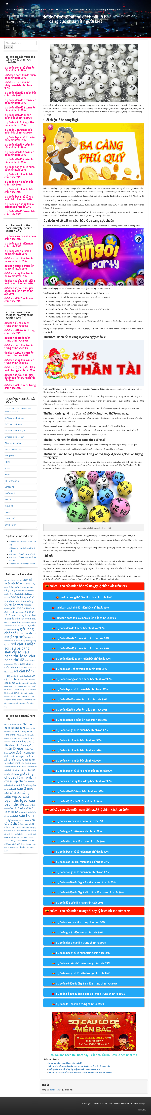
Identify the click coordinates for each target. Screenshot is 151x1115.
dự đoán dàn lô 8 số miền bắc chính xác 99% (81, 720)
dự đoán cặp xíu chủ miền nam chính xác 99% (82, 862)
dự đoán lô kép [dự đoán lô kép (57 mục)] (18, 602)
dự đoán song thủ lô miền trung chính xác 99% (83, 973)
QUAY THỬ (11, 22)
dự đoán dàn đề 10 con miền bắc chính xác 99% (83, 658)
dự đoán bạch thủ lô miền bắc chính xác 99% (82, 689)
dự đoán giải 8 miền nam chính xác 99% (79, 831)
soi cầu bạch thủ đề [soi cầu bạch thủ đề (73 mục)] (19, 657)
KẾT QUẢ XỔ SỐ (82, 15)
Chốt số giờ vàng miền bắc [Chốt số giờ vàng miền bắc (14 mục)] (13, 580)
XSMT (70, 15)
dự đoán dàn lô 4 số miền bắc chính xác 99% (81, 699)
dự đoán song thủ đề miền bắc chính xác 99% (86, 597)
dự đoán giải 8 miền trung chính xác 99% (79, 932)
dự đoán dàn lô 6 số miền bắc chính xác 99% (81, 709)
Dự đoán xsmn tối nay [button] (119, 9)
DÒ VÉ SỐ (125, 15)
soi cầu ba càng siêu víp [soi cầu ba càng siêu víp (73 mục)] (16, 649)
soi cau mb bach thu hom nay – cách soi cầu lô (27, 9)
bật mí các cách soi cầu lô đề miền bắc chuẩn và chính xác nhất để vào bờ (79, 1072)
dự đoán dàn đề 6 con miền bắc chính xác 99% (82, 638)
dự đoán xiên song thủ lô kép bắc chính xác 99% (83, 781)
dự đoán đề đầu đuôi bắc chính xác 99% (79, 801)
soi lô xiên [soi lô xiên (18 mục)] (29, 689)
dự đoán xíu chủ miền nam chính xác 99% (80, 821)
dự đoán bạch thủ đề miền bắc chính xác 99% (82, 607)
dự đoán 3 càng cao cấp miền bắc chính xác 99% (83, 679)
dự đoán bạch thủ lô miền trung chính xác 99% (83, 953)
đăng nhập (54, 1089)
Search (8, 47)
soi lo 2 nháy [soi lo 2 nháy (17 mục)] (19, 689)
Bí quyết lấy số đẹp (15, 15)
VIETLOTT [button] (95, 15)
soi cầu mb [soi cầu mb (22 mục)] (26, 679)
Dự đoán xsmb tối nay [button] (58, 9)
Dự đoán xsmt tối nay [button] (98, 9)
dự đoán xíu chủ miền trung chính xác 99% (80, 922)
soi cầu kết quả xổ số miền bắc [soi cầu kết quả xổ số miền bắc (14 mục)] (21, 676)
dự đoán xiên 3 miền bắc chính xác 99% (78, 750)
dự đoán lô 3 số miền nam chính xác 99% (79, 902)
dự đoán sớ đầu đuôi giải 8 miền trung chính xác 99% (86, 983)
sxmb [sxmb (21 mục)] (16, 692)
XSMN (64, 15)
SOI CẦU (116, 15)
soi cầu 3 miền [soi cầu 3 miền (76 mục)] (23, 643)
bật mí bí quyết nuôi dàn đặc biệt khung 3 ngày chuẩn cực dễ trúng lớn (79, 1066)
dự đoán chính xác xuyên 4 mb (22, 563)
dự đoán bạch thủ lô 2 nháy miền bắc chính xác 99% (86, 618)
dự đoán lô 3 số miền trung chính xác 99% (80, 1004)
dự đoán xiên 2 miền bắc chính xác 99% (78, 740)
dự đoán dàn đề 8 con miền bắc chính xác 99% (82, 648)
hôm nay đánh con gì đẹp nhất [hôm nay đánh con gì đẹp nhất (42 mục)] (20, 635)
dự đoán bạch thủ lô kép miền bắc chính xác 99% (84, 770)
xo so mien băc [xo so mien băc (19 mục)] (23, 696)
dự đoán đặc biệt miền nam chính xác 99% (80, 841)
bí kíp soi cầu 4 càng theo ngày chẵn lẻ (65, 1063)
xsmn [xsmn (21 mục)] (13, 703)
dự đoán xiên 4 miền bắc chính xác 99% (78, 760)
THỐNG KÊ (106, 15)
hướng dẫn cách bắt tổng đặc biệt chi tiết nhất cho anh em (74, 1069)
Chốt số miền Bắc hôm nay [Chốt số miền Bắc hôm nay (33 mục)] (18, 581)
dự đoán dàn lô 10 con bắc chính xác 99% (79, 791)
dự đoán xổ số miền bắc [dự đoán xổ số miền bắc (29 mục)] (19, 613)
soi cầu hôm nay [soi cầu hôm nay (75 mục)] (19, 673)
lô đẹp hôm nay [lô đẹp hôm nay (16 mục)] (26, 640)
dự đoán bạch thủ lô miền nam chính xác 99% (82, 851)
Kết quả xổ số (48, 15)
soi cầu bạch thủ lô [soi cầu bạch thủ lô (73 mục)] (16, 653)
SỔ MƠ (134, 15)
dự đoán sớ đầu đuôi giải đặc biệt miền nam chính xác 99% (90, 892)
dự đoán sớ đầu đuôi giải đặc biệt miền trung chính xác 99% (90, 993)
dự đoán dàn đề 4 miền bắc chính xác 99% (80, 628)
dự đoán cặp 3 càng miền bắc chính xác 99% (81, 669)
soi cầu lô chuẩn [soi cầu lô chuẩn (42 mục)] (20, 677)
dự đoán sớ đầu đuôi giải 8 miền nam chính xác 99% (86, 882)
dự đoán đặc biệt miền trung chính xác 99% (81, 942)
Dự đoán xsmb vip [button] (78, 9)
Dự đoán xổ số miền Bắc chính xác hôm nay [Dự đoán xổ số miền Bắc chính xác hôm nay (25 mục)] (19, 617)
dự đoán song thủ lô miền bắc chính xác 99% (82, 730)
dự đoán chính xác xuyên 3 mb (22, 554)
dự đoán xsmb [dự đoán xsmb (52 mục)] (21, 608)
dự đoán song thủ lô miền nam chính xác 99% (82, 872)
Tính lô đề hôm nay (32, 15)
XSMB (57, 15)
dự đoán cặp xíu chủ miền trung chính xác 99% (83, 963)
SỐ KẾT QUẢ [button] (23, 22)
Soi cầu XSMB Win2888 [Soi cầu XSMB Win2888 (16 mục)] (19, 686)
